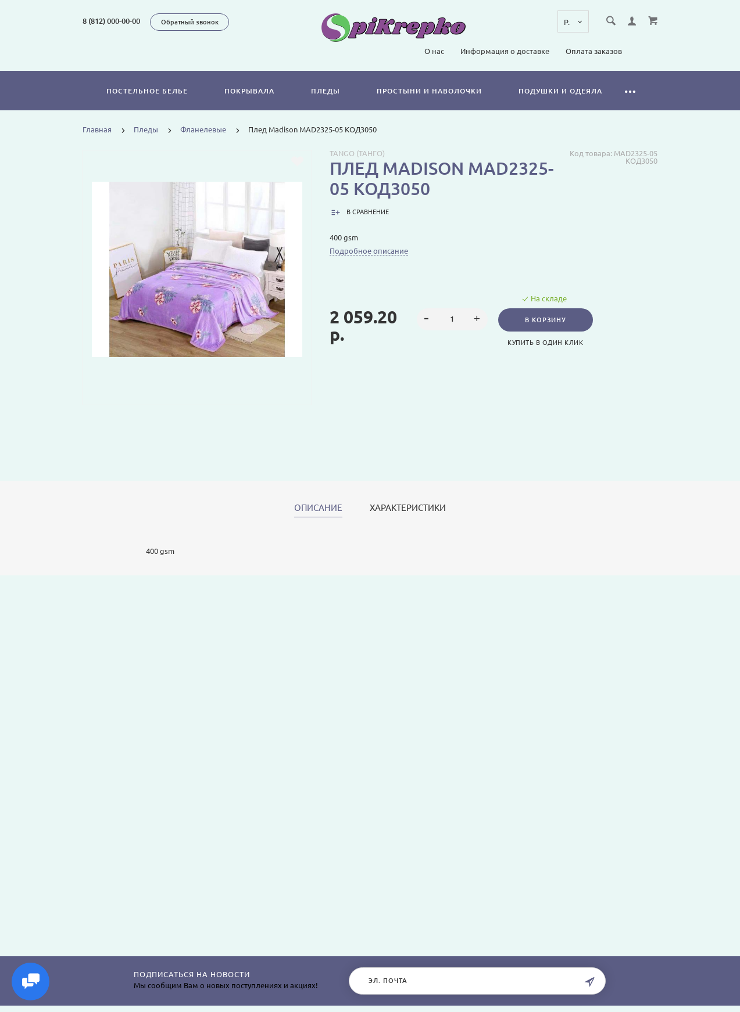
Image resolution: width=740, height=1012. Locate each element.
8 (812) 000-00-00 (111, 21)
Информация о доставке (504, 51)
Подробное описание (369, 251)
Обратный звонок (190, 22)
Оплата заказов (594, 51)
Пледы (325, 91)
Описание (318, 508)
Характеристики (408, 508)
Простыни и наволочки (429, 91)
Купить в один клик (546, 342)
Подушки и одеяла (560, 91)
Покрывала (249, 91)
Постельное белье (147, 91)
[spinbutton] (452, 319)
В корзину (546, 319)
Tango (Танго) (357, 153)
